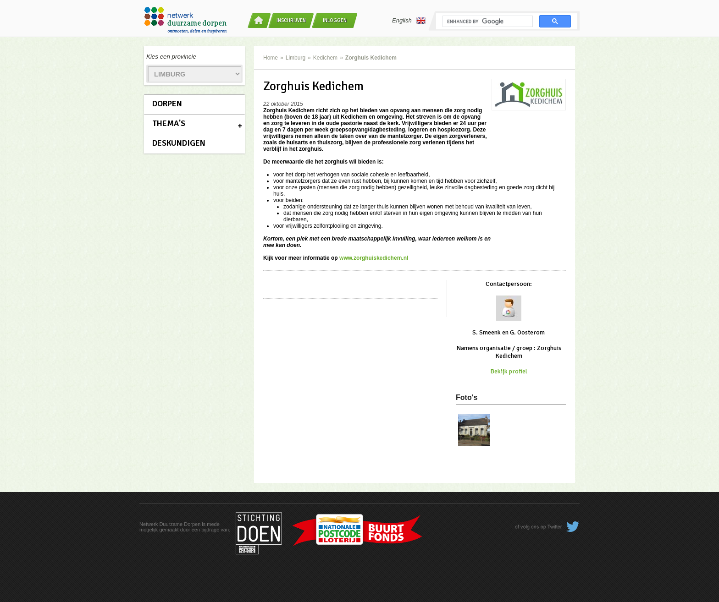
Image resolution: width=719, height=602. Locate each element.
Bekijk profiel (508, 371)
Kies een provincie (171, 56)
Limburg (295, 58)
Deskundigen (178, 143)
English (409, 20)
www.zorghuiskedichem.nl (373, 258)
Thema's (168, 123)
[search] (486, 21)
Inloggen (335, 20)
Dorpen (167, 104)
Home (270, 58)
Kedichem (325, 58)
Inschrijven (291, 20)
